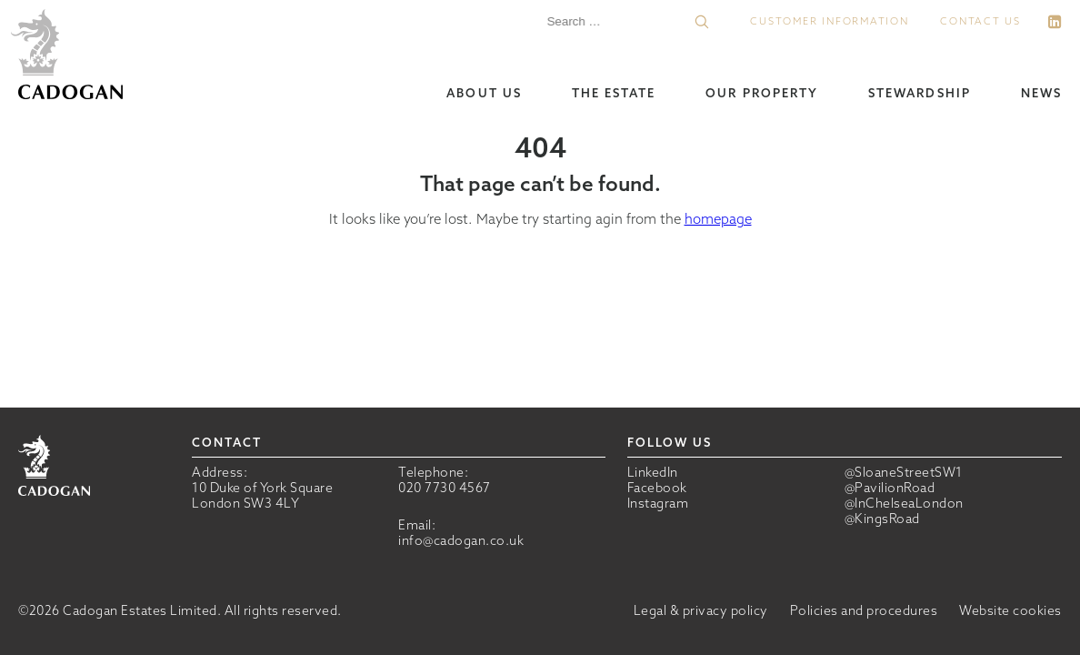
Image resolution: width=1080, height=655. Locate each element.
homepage (718, 218)
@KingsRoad (882, 519)
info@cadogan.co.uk (461, 540)
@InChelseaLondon (904, 503)
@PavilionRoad (890, 488)
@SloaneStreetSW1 (904, 472)
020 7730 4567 (444, 487)
